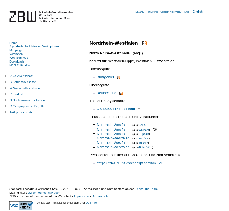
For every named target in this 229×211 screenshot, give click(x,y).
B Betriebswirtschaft (23, 82)
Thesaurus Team (146, 188)
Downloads (16, 61)
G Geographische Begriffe (27, 106)
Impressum (81, 196)
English (198, 11)
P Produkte (17, 94)
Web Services (18, 57)
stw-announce (37, 192)
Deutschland (106, 93)
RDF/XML (139, 11)
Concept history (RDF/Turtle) (175, 11)
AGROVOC (145, 147)
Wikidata (143, 129)
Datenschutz (100, 196)
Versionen (16, 53)
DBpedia (143, 134)
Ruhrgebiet (105, 77)
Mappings (15, 50)
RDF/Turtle (152, 11)
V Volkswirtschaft (21, 76)
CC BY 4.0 (91, 202)
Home (13, 42)
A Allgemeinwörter (22, 112)
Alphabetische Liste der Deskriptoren (34, 46)
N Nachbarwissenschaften (27, 100)
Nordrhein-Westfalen (113, 125)
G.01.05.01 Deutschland (116, 109)
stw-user (54, 192)
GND (141, 124)
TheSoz (143, 142)
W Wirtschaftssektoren (25, 88)
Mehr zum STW (19, 65)
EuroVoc (143, 138)
